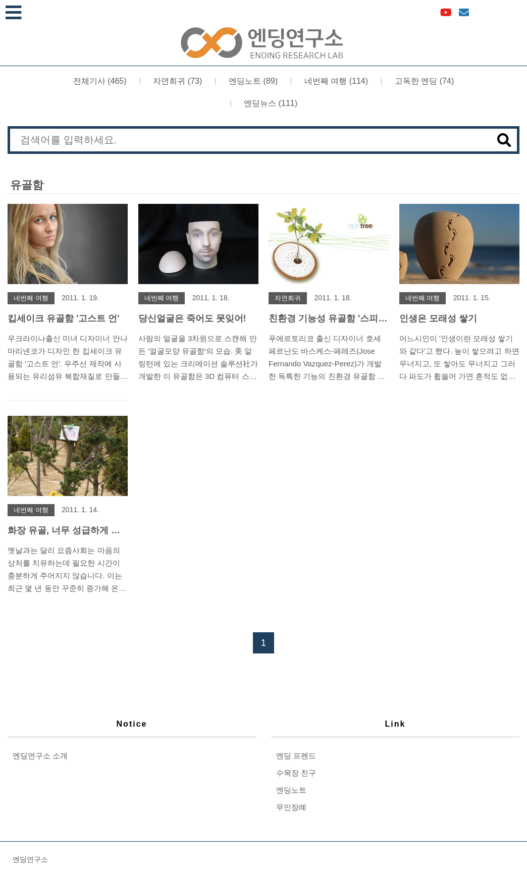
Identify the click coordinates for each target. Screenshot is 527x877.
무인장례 (291, 807)
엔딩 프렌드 (296, 755)
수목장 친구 (296, 773)
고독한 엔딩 (423, 80)
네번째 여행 (335, 80)
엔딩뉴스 (269, 102)
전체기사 (100, 80)
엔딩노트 (252, 80)
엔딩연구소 (30, 859)
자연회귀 (176, 80)
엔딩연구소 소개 (40, 755)
